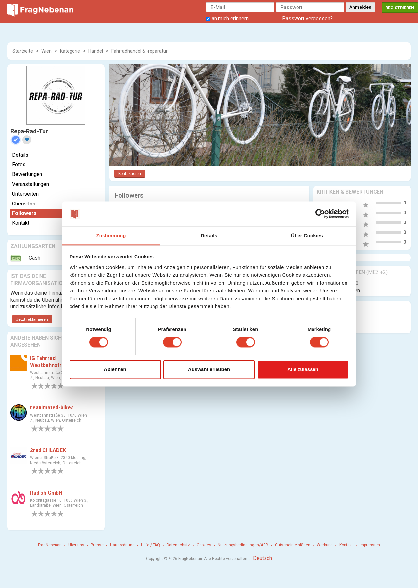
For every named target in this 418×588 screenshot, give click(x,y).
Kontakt (20, 223)
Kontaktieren (129, 174)
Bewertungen (27, 174)
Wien (46, 51)
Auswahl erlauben (209, 369)
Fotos (18, 164)
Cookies (204, 545)
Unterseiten (25, 194)
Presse (97, 545)
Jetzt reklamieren (32, 319)
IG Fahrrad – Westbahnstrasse (52, 361)
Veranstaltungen (30, 184)
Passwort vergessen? (307, 18)
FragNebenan (50, 545)
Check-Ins (23, 204)
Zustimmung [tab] (111, 235)
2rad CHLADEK (48, 450)
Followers (24, 213)
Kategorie (70, 51)
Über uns (76, 545)
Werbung (325, 545)
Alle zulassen (302, 369)
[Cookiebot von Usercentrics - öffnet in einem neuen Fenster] (320, 214)
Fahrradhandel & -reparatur (139, 51)
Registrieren (399, 7)
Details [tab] (209, 235)
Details (20, 155)
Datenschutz (178, 545)
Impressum (370, 545)
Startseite (22, 51)
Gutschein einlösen (292, 545)
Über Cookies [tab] (307, 235)
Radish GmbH (46, 493)
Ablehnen (115, 369)
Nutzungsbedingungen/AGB (243, 545)
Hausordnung (122, 545)
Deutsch (262, 558)
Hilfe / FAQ (150, 545)
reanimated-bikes (52, 407)
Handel (95, 51)
